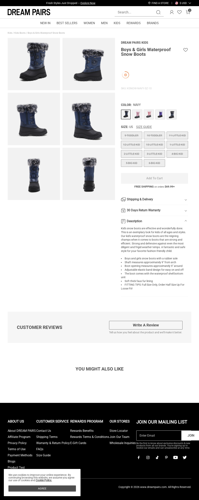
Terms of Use (16, 449)
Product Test (16, 467)
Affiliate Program (19, 437)
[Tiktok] (157, 457)
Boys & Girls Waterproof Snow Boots (46, 33)
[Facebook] (138, 457)
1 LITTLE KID (177, 144)
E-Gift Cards (78, 443)
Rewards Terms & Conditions (89, 437)
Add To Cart (154, 178)
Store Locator (118, 430)
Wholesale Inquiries (122, 443)
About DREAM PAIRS (22, 430)
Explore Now (88, 3)
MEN (104, 23)
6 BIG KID (154, 163)
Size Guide (144, 127)
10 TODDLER (154, 135)
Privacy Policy (17, 443)
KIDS (117, 23)
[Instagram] (148, 457)
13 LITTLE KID (154, 144)
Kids (10, 33)
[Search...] (137, 12)
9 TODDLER (131, 135)
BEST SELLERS (67, 23)
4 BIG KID (177, 153)
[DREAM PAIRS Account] (171, 12)
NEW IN (45, 23)
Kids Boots (20, 33)
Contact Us (43, 430)
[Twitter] (184, 457)
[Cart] (188, 12)
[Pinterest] (166, 457)
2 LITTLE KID (131, 153)
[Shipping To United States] (181, 3)
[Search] (158, 12)
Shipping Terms (47, 437)
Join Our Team (119, 437)
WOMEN (89, 23)
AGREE (42, 488)
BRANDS (153, 23)
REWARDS (134, 23)
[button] (183, 3)
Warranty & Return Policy (53, 443)
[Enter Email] (159, 435)
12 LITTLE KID (131, 144)
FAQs (39, 449)
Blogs (11, 461)
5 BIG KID (131, 163)
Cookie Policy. (44, 480)
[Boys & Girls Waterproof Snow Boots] (126, 115)
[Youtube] (175, 457)
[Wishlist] (179, 12)
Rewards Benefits (82, 430)
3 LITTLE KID (154, 153)
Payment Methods (20, 455)
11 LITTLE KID (177, 135)
